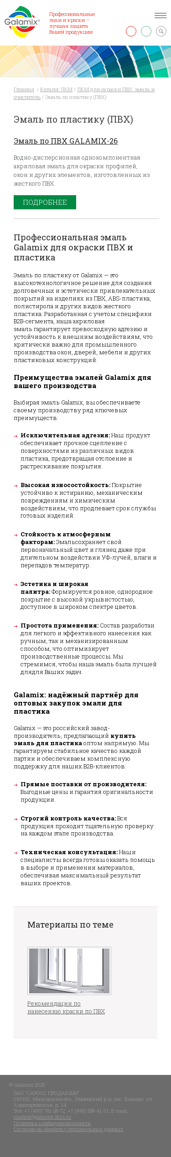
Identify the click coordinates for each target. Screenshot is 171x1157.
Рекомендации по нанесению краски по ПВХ (66, 1007)
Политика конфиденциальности (52, 1123)
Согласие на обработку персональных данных (68, 1129)
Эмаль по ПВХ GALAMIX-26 (66, 140)
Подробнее (45, 202)
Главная (24, 89)
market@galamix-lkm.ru (42, 1116)
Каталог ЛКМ (56, 89)
